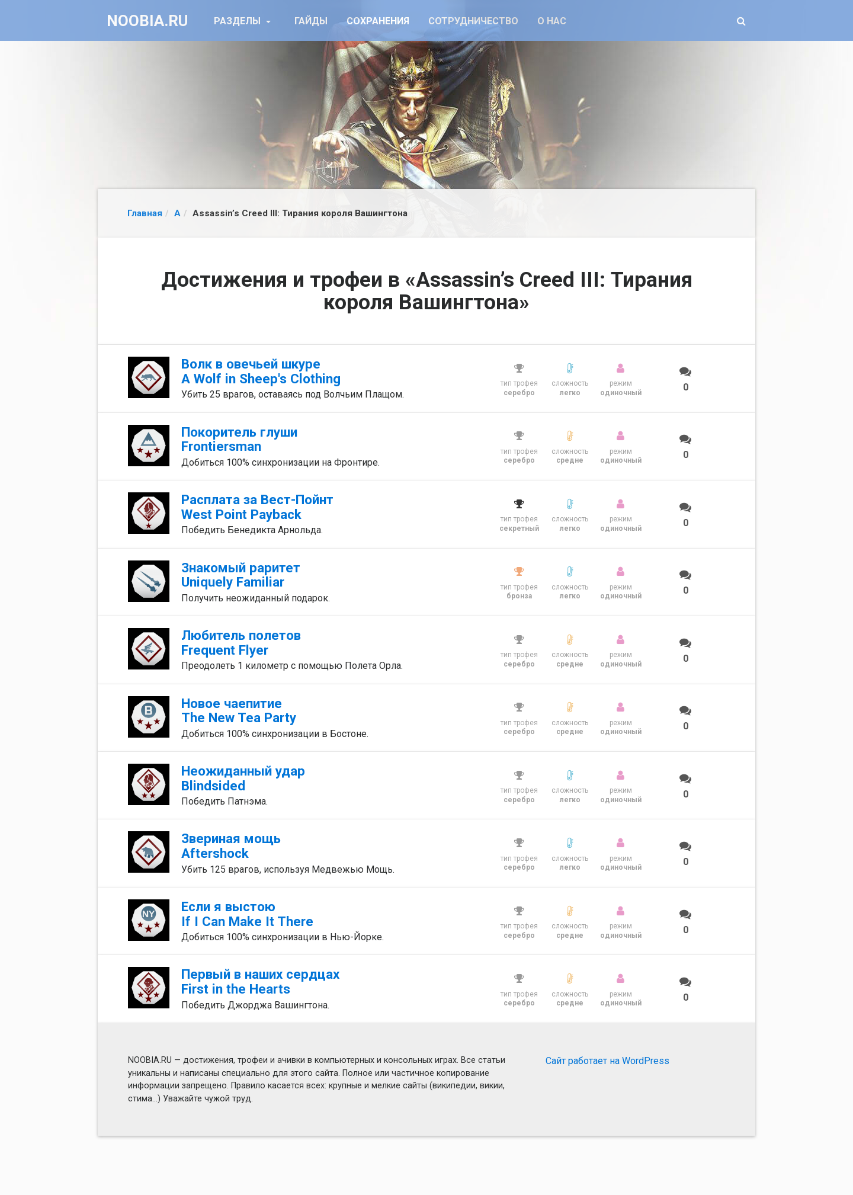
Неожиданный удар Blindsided (243, 778)
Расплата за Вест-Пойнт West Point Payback (257, 507)
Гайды (311, 21)
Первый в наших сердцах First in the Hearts (260, 981)
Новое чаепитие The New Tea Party (238, 711)
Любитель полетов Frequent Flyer (241, 642)
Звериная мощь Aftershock (231, 846)
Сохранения (378, 21)
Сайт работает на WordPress (607, 1060)
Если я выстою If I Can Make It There (247, 914)
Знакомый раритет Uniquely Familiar (240, 575)
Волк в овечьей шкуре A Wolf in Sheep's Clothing (261, 371)
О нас (551, 21)
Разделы (238, 21)
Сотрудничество (473, 21)
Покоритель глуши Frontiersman (239, 439)
